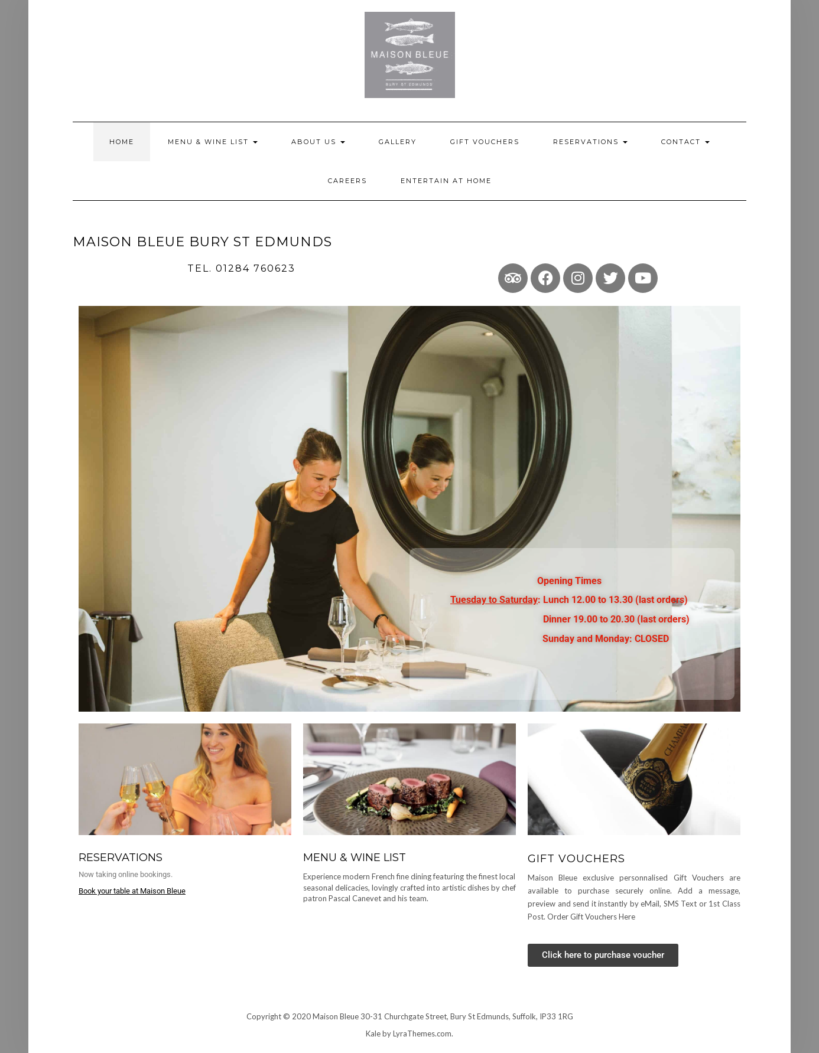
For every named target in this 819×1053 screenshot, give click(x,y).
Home (121, 142)
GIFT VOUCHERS (576, 858)
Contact (685, 142)
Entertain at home (446, 181)
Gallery (398, 142)
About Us (318, 142)
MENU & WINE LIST (354, 857)
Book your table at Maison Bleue (132, 890)
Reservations (590, 142)
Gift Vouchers (484, 142)
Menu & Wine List (213, 142)
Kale (373, 1033)
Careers (347, 181)
